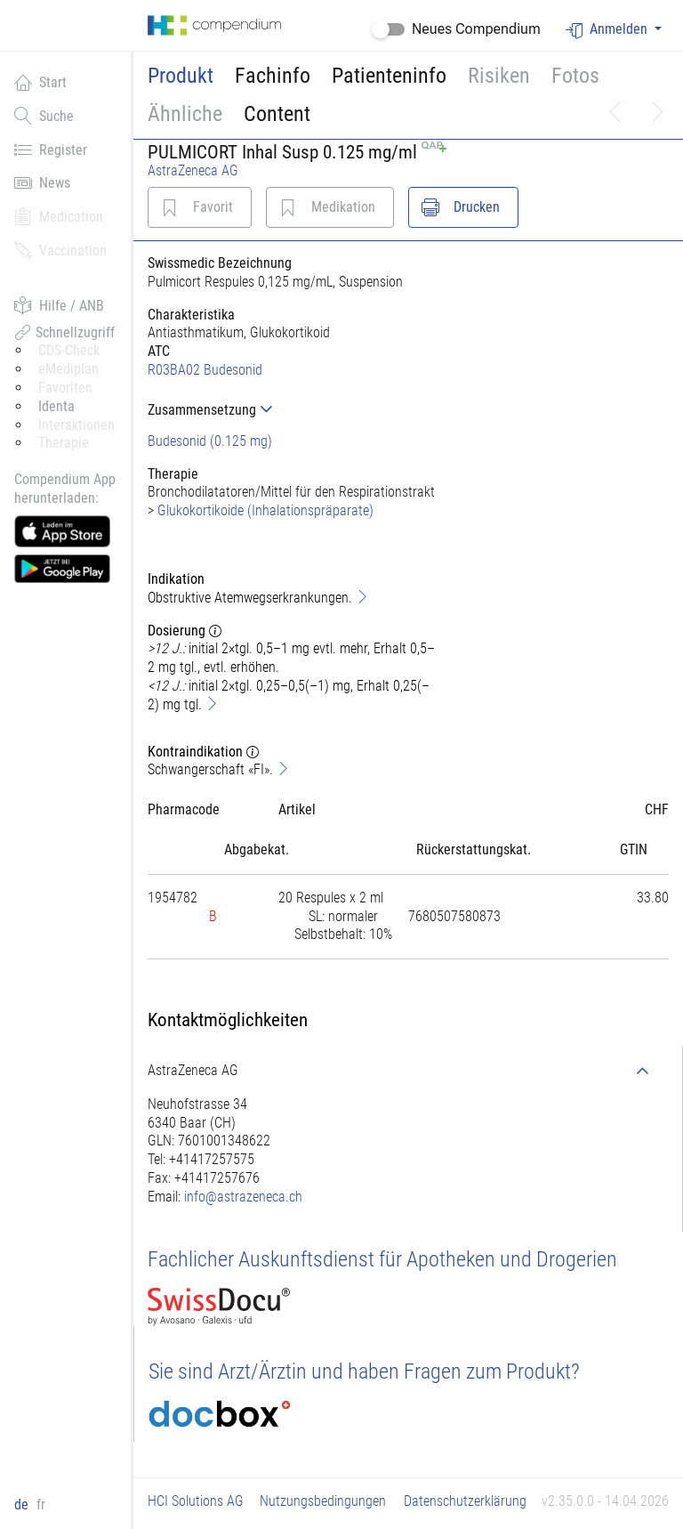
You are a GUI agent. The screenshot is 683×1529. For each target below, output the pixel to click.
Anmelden (608, 29)
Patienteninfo (389, 75)
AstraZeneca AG (193, 170)
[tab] (294, 409)
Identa (56, 406)
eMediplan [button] (68, 368)
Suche (44, 116)
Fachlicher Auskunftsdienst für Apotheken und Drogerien (382, 1259)
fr (40, 1504)
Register (50, 149)
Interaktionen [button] (76, 425)
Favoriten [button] (65, 387)
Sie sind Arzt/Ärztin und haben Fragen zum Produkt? (364, 1371)
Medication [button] (58, 216)
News (42, 182)
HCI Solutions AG (196, 1501)
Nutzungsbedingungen (323, 1501)
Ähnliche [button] (185, 113)
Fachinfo (272, 75)
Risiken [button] (499, 75)
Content (277, 113)
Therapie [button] (63, 442)
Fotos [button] (575, 75)
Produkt (180, 75)
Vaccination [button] (60, 250)
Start (40, 82)
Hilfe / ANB (59, 305)
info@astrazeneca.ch (243, 1196)
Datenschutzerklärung (465, 1501)
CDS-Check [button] (69, 350)
